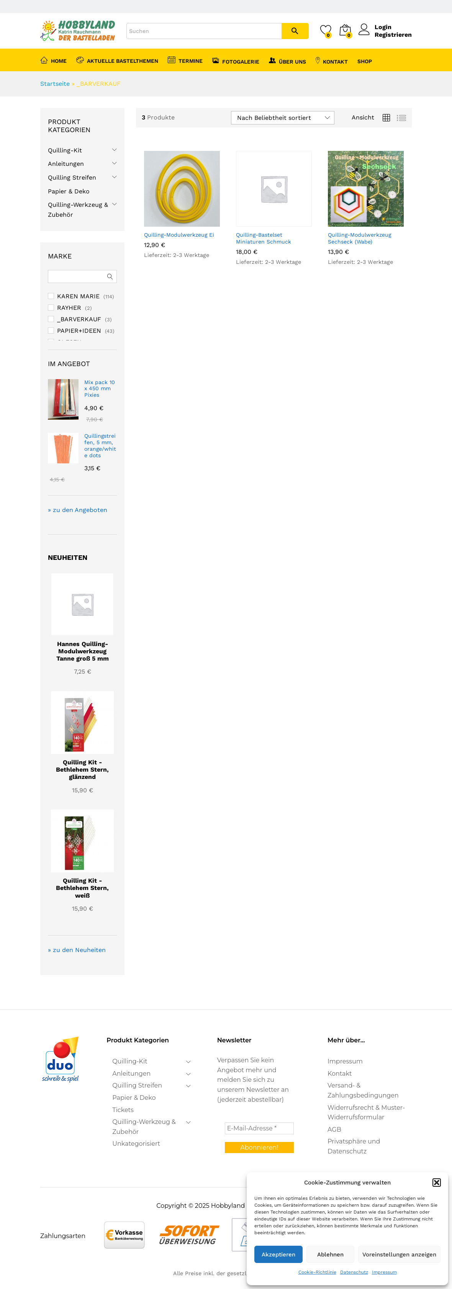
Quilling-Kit (65, 150)
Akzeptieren (278, 1254)
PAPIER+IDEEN (79, 330)
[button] (437, 1182)
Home (53, 60)
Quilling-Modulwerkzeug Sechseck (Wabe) (359, 238)
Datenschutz (354, 1272)
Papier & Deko (69, 191)
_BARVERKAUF (79, 319)
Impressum (384, 1272)
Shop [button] (364, 61)
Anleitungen (66, 163)
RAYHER (69, 307)
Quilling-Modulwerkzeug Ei (179, 235)
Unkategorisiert (136, 1143)
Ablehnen (330, 1254)
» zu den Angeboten (77, 510)
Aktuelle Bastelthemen (117, 60)
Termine (185, 60)
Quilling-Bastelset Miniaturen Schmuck (263, 238)
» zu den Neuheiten (77, 950)
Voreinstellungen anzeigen (399, 1254)
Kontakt (332, 60)
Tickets (123, 1110)
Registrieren (393, 34)
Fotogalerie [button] (235, 60)
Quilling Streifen (72, 177)
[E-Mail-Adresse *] (259, 1128)
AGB (334, 1129)
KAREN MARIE (78, 296)
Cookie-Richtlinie (317, 1272)
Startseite (55, 83)
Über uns (287, 60)
